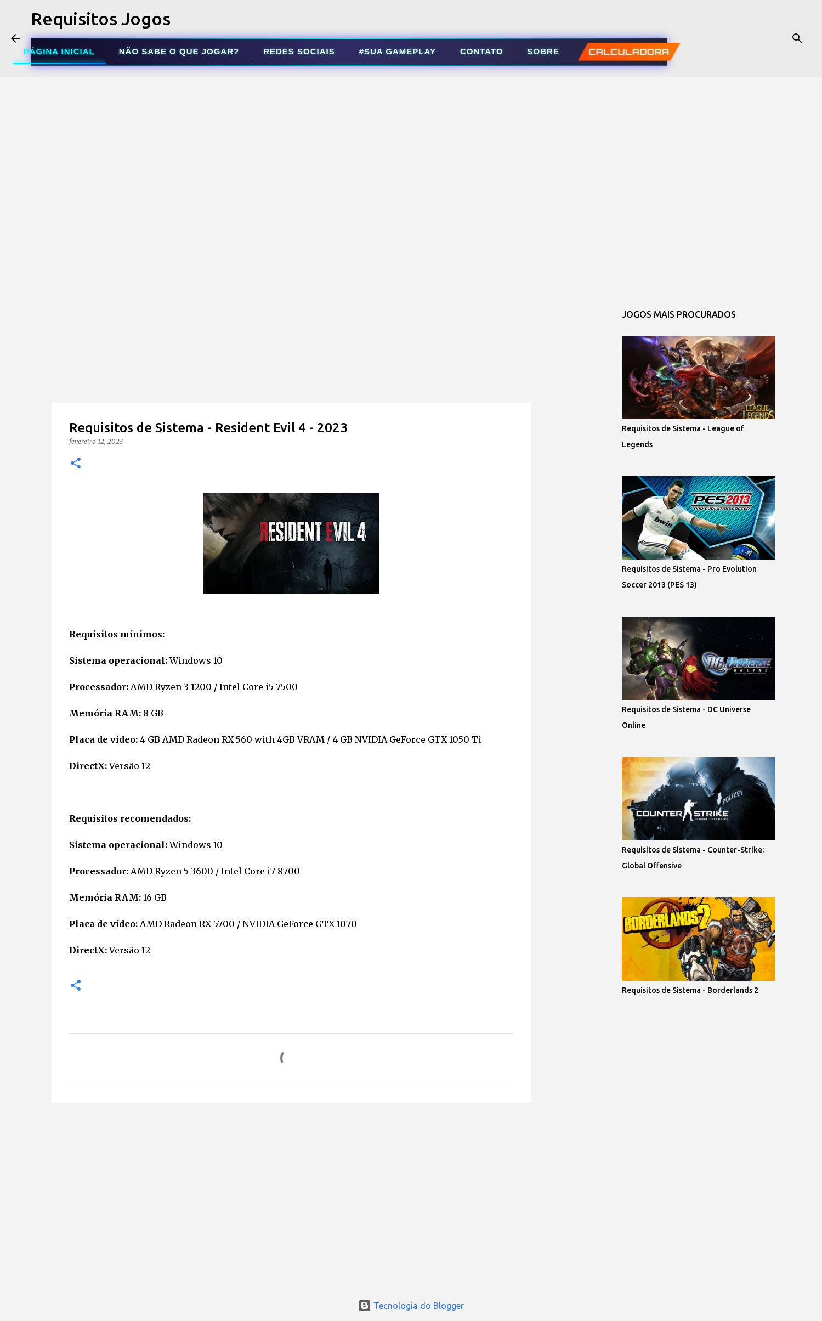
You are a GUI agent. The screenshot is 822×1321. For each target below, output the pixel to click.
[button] (75, 463)
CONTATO (481, 51)
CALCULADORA (629, 52)
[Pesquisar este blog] (755, 38)
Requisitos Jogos (101, 19)
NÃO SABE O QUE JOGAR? (179, 51)
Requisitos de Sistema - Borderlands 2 (690, 990)
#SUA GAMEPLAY (397, 51)
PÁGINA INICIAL (59, 51)
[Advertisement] (291, 370)
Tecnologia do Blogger (411, 1306)
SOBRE (543, 51)
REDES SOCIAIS (299, 51)
